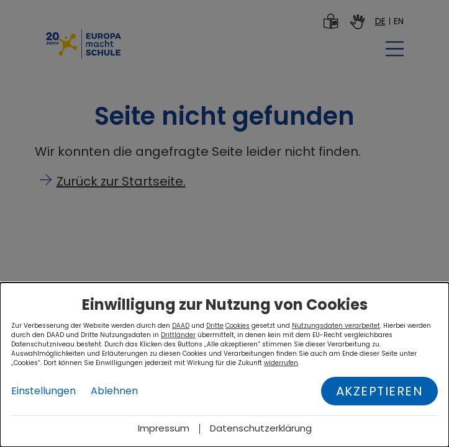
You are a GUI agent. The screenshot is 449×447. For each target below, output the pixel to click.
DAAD (180, 325)
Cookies (237, 325)
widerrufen (281, 363)
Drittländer (178, 335)
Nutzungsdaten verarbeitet (336, 325)
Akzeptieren (380, 391)
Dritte (215, 325)
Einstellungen (43, 391)
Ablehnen (114, 391)
